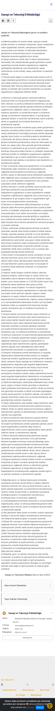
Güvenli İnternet (9, 690)
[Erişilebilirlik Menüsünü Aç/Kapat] (50, 706)
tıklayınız (30, 707)
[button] (27, 613)
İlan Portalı (44, 690)
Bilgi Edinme (36, 695)
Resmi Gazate (28, 690)
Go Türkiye (20, 695)
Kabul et (40, 707)
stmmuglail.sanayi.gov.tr (24, 626)
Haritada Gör (27, 638)
